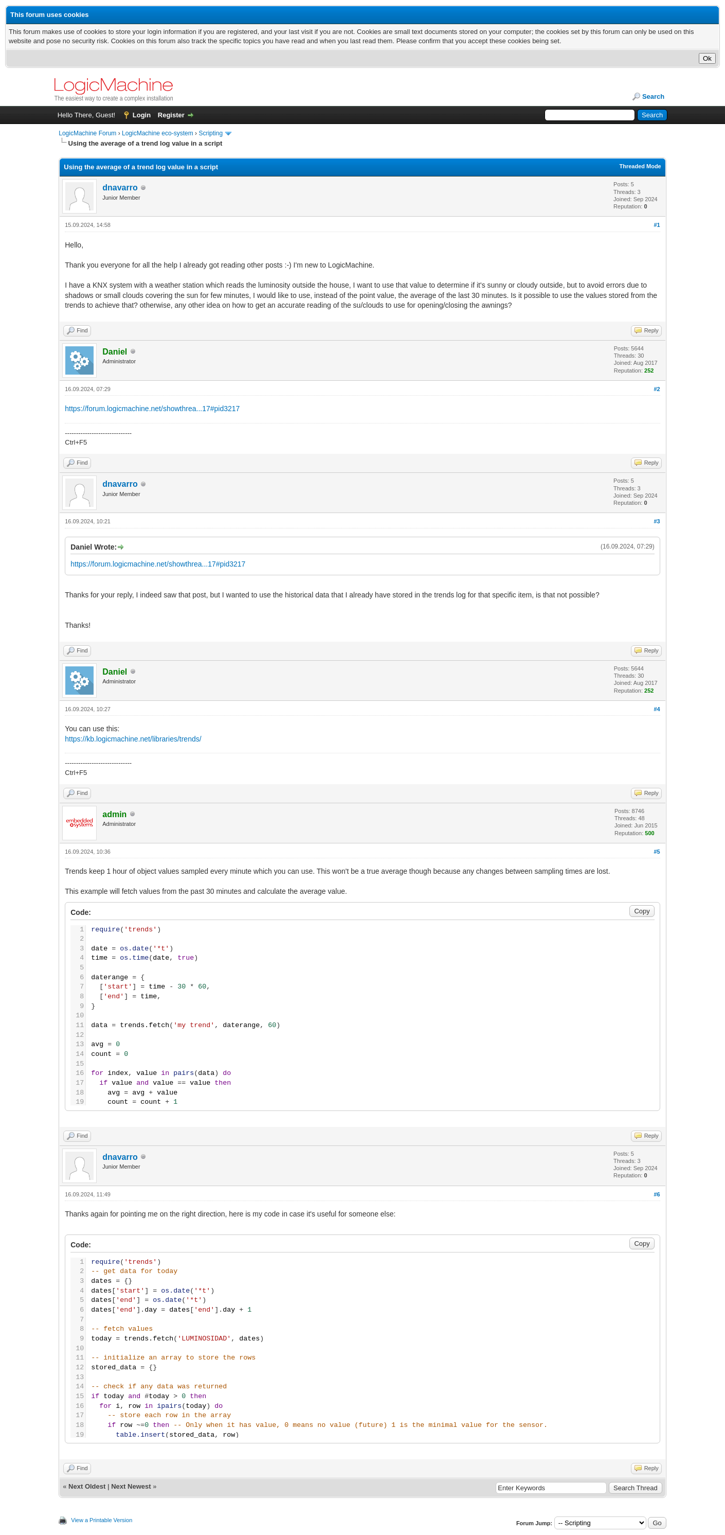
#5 (657, 852)
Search (653, 96)
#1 (657, 225)
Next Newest (131, 1486)
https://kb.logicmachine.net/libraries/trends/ (133, 739)
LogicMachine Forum (87, 133)
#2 (657, 389)
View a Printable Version (101, 1520)
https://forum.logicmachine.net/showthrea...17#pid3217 (152, 408)
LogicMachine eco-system (157, 133)
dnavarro (119, 187)
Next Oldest (86, 1486)
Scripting (210, 133)
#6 (657, 1194)
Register (171, 115)
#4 (657, 709)
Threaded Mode (640, 166)
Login (142, 115)
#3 (657, 521)
